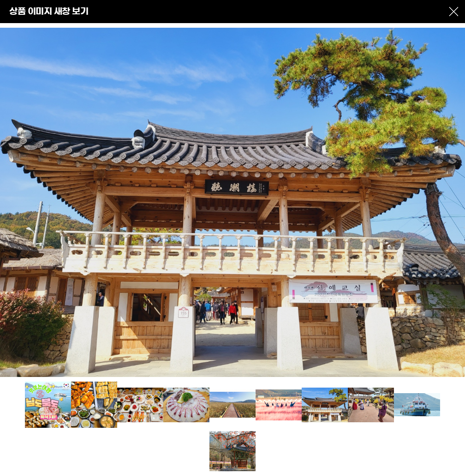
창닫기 (453, 11)
